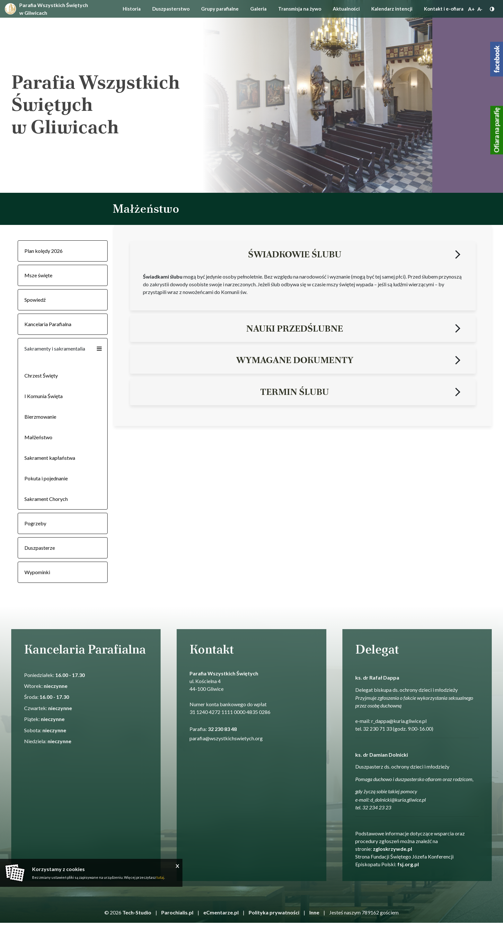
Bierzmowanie (40, 417)
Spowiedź (35, 300)
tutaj (160, 877)
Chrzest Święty (41, 375)
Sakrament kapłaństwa (49, 458)
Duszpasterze (39, 548)
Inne (314, 912)
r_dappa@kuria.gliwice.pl (399, 721)
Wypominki (37, 572)
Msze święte (38, 275)
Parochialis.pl (177, 912)
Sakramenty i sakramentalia (54, 348)
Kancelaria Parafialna (47, 324)
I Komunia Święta (43, 396)
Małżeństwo (38, 437)
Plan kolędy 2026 (43, 251)
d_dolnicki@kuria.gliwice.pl (398, 800)
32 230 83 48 (222, 729)
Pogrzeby (35, 523)
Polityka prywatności (274, 912)
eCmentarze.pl (221, 912)
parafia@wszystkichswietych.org (226, 738)
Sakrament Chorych (46, 499)
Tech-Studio (136, 912)
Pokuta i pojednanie (46, 478)
